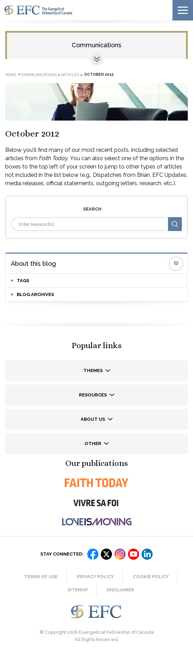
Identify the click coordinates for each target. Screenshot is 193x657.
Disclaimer (120, 589)
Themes (93, 370)
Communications (96, 45)
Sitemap (77, 589)
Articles (70, 74)
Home (10, 74)
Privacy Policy (95, 576)
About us (93, 419)
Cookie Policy (151, 576)
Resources (93, 394)
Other (93, 443)
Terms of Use (41, 576)
